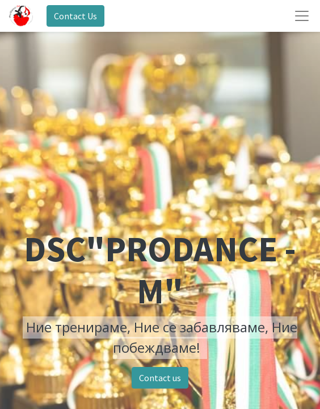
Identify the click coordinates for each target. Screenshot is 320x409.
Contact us (160, 377)
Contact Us (75, 16)
